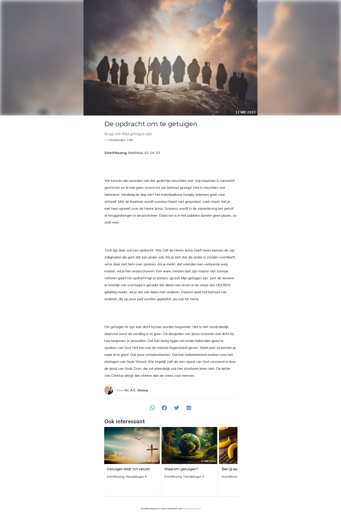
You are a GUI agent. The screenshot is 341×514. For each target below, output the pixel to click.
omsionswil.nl (192, 508)
